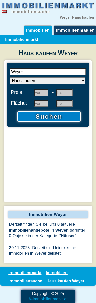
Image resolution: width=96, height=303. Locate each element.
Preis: (17, 92)
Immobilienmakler (75, 30)
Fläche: (19, 103)
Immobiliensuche (25, 281)
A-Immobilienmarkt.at (48, 299)
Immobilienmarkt (21, 39)
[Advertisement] (48, 165)
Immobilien (38, 30)
